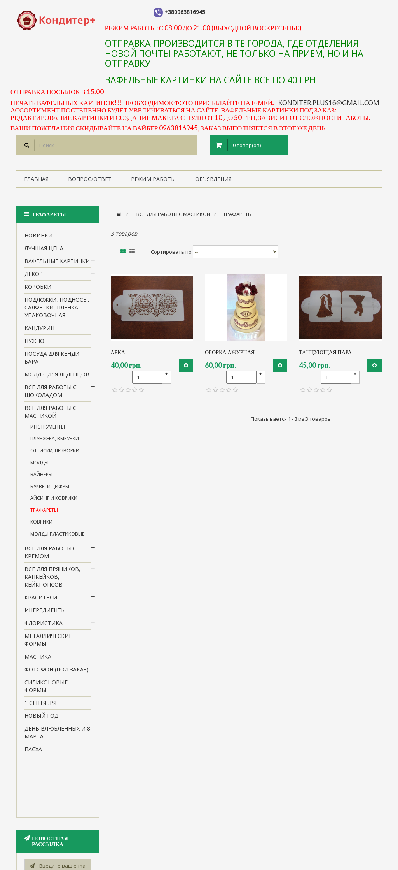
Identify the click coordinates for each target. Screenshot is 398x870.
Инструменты (47, 428)
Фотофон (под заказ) (56, 671)
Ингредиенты (45, 612)
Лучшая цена (43, 250)
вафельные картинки (57, 263)
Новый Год (41, 717)
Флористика (43, 625)
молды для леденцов (56, 376)
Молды (39, 464)
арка (118, 352)
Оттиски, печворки (54, 452)
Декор (33, 275)
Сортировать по (171, 251)
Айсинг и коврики (53, 500)
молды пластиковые (57, 536)
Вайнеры (41, 476)
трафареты (44, 512)
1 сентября (40, 704)
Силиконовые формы (46, 688)
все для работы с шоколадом (50, 393)
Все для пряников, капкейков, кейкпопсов (52, 579)
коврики (41, 524)
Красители (40, 599)
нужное (35, 342)
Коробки (37, 288)
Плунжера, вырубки (54, 441)
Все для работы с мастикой (50, 413)
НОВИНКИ (38, 237)
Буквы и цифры (49, 488)
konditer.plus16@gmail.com (328, 102)
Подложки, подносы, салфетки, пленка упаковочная (56, 309)
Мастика (37, 659)
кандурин (39, 330)
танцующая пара (325, 352)
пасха (33, 751)
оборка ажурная (230, 352)
